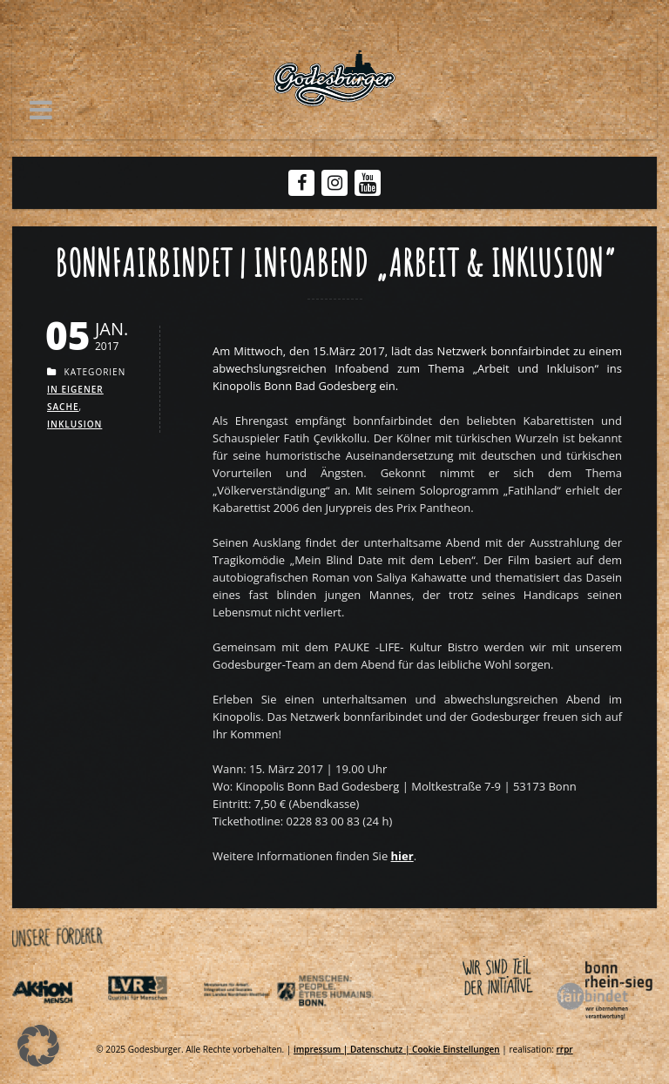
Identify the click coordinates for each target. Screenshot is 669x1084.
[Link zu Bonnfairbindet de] (524, 1023)
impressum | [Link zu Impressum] (322, 1049)
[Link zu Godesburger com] (334, 78)
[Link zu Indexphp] (249, 1023)
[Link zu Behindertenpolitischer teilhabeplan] (344, 1023)
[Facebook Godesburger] (302, 182)
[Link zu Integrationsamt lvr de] (153, 1023)
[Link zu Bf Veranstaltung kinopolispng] (402, 856)
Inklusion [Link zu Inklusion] (74, 424)
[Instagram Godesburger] (335, 182)
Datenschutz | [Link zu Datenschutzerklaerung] (381, 1049)
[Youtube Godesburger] (368, 184)
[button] (41, 110)
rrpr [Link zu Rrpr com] (565, 1049)
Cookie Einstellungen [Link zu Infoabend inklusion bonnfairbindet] (456, 1049)
